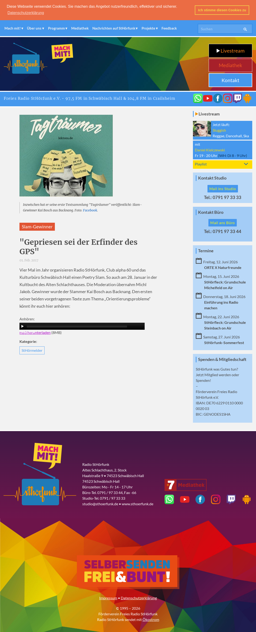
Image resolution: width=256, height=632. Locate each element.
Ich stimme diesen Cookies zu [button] (222, 10)
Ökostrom (151, 619)
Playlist (201, 163)
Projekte (148, 28)
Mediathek (80, 28)
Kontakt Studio (212, 177)
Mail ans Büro (222, 222)
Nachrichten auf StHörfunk (113, 28)
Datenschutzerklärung (139, 597)
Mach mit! (12, 28)
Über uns (34, 28)
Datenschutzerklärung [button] (26, 13)
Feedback (169, 28)
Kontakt (230, 80)
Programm (56, 28)
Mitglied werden (217, 374)
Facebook (90, 210)
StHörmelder (32, 350)
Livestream (231, 50)
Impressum (108, 597)
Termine (206, 250)
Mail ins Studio (222, 188)
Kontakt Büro (210, 212)
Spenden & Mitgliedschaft (222, 359)
